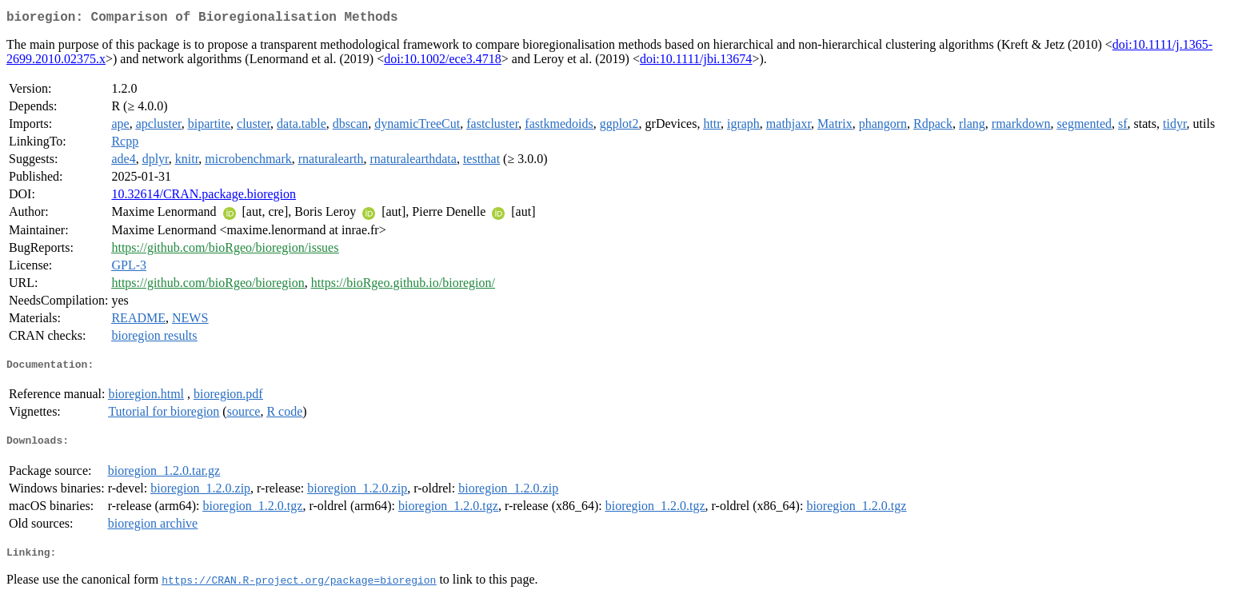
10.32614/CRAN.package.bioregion (203, 197)
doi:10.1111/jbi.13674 (696, 62)
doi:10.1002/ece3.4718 (442, 62)
